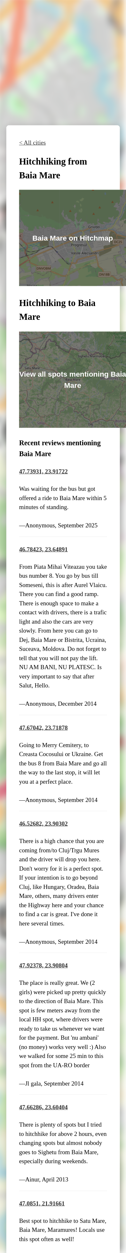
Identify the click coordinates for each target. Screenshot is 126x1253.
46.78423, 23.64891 (43, 549)
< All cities (32, 142)
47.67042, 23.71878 (43, 727)
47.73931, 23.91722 (43, 471)
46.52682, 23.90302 (43, 823)
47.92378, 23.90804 (43, 965)
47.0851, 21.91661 (42, 1203)
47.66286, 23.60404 (43, 1107)
